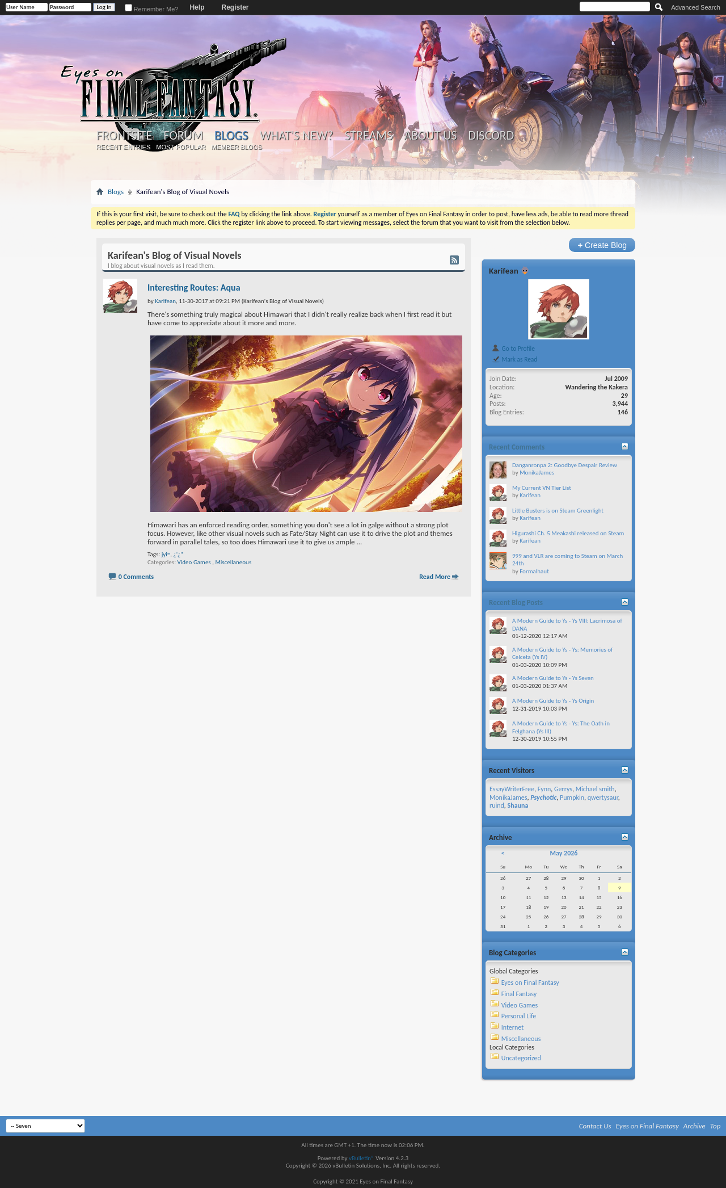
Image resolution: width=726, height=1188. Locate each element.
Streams (368, 135)
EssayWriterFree (511, 789)
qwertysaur (603, 797)
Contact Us (595, 1126)
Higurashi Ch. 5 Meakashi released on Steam (568, 533)
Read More (434, 577)
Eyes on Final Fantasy (530, 982)
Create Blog (602, 245)
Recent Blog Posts (516, 602)
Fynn (544, 789)
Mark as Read (514, 359)
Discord (491, 135)
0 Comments (136, 577)
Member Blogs (236, 147)
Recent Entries (123, 147)
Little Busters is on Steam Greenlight (557, 510)
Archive (694, 1126)
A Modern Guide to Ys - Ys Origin (553, 700)
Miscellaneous (233, 562)
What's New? (297, 135)
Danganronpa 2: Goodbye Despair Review (564, 465)
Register (234, 7)
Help (196, 7)
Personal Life (519, 1016)
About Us (430, 135)
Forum (182, 135)
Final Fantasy (519, 994)
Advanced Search (695, 7)
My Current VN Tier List (541, 488)
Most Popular (180, 147)
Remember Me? (152, 9)
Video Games (194, 562)
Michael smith (595, 789)
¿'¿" (178, 554)
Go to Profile (513, 348)
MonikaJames (537, 472)
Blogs (231, 135)
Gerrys (563, 789)
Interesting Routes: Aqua (193, 287)
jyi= (166, 554)
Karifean (503, 271)
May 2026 (563, 853)
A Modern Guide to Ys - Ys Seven (553, 678)
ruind (496, 805)
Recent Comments (516, 447)
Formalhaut (534, 571)
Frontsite (124, 135)
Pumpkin (572, 797)
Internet (512, 1027)
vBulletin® (361, 1158)
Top (715, 1126)
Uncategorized (521, 1058)
